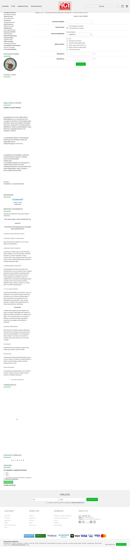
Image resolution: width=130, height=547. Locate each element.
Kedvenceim (32, 532)
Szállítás (56, 529)
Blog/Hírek (7, 527)
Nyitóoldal (7, 522)
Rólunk (6, 529)
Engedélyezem (121, 544)
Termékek (7, 525)
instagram (83, 529)
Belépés (31, 522)
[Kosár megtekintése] (122, 6)
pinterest (91, 529)
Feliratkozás (92, 506)
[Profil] (13, 6)
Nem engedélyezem (110, 544)
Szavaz (9, 489)
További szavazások (10, 492)
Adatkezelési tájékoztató (61, 525)
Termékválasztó (36, 6)
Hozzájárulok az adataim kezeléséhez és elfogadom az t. (17, 485)
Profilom (31, 527)
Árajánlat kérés (23, 6)
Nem (7, 482)
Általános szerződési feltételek (62, 522)
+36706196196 (89, 524)
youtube (94, 529)
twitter (88, 529)
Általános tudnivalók (10, 532)
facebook (80, 529)
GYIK (5, 534)
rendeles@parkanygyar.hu (93, 526)
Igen (7, 480)
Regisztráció (32, 525)
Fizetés (56, 527)
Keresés (81, 71)
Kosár (30, 529)
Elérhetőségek (58, 532)
